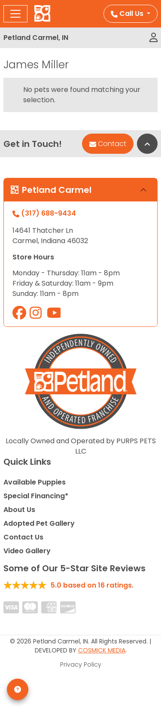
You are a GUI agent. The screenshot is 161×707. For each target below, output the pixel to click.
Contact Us (23, 537)
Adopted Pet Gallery (39, 523)
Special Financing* (35, 496)
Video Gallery (27, 551)
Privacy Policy (80, 664)
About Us (19, 510)
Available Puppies (34, 482)
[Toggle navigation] (15, 13)
